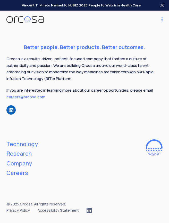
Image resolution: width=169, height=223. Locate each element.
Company (19, 163)
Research (19, 153)
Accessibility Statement (58, 210)
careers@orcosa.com (25, 97)
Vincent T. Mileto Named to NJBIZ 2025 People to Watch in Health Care (81, 5)
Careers (17, 173)
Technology (22, 144)
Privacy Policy (18, 210)
